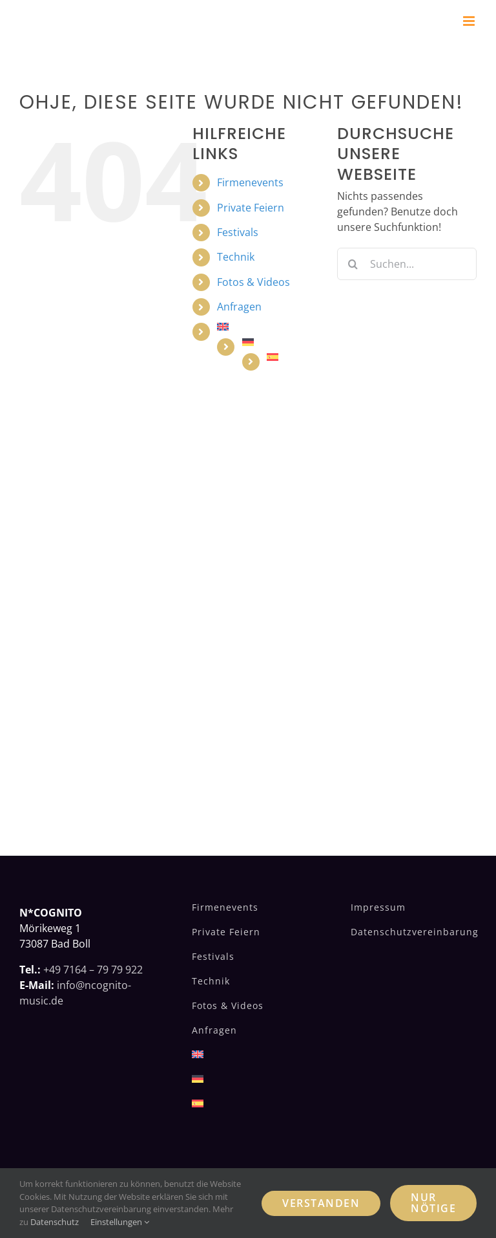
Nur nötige (433, 1202)
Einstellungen (119, 1222)
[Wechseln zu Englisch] (267, 327)
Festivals (237, 232)
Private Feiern (250, 208)
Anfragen (239, 306)
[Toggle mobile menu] (470, 21)
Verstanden (321, 1203)
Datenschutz (54, 1222)
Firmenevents (250, 182)
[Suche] (353, 264)
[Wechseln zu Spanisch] (292, 357)
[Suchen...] (407, 264)
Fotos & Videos (253, 282)
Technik (235, 257)
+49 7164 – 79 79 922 (93, 969)
